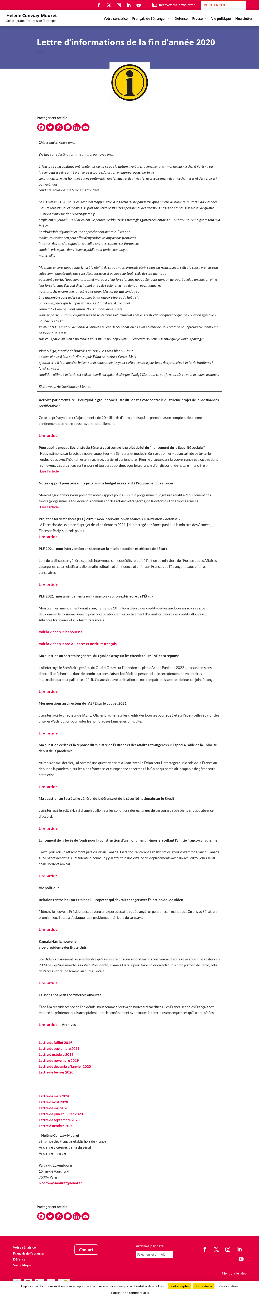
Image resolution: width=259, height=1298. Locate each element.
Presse (197, 19)
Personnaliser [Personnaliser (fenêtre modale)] (228, 1286)
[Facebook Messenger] (68, 127)
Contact (86, 1249)
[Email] (85, 127)
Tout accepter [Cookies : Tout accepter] (179, 1286)
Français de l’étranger (149, 19)
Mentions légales (234, 1273)
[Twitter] (50, 127)
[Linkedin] (77, 127)
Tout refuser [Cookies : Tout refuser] (203, 1286)
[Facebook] (41, 127)
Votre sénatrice (116, 19)
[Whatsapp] (59, 127)
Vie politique (221, 19)
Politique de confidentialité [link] (130, 1292)
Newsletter (244, 19)
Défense (181, 19)
